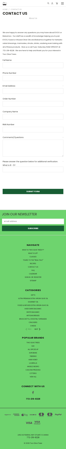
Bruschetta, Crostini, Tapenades (33, 319)
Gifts (33, 295)
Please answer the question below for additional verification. (33, 161)
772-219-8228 (33, 399)
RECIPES (33, 263)
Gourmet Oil (33, 302)
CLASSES (33, 257)
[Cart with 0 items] (56, 3)
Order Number (9, 98)
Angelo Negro (33, 366)
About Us (33, 18)
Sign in (28, 277)
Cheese (33, 326)
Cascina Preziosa (33, 370)
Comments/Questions (33, 137)
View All (33, 377)
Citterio (33, 373)
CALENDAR (33, 274)
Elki (33, 346)
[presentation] (23, 181)
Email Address (33, 86)
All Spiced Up (33, 349)
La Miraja (33, 363)
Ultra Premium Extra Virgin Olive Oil (33, 298)
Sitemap (33, 280)
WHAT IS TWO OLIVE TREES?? (33, 250)
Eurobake (33, 353)
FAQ (33, 270)
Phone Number (9, 73)
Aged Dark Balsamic (33, 309)
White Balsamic (33, 312)
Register (37, 277)
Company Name (10, 111)
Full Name (7, 60)
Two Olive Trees (33, 342)
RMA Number (8, 124)
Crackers (33, 322)
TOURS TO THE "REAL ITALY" (33, 260)
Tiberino (33, 356)
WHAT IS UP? (33, 253)
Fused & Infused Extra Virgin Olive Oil (33, 305)
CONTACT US (33, 267)
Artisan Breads (33, 315)
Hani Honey (33, 360)
